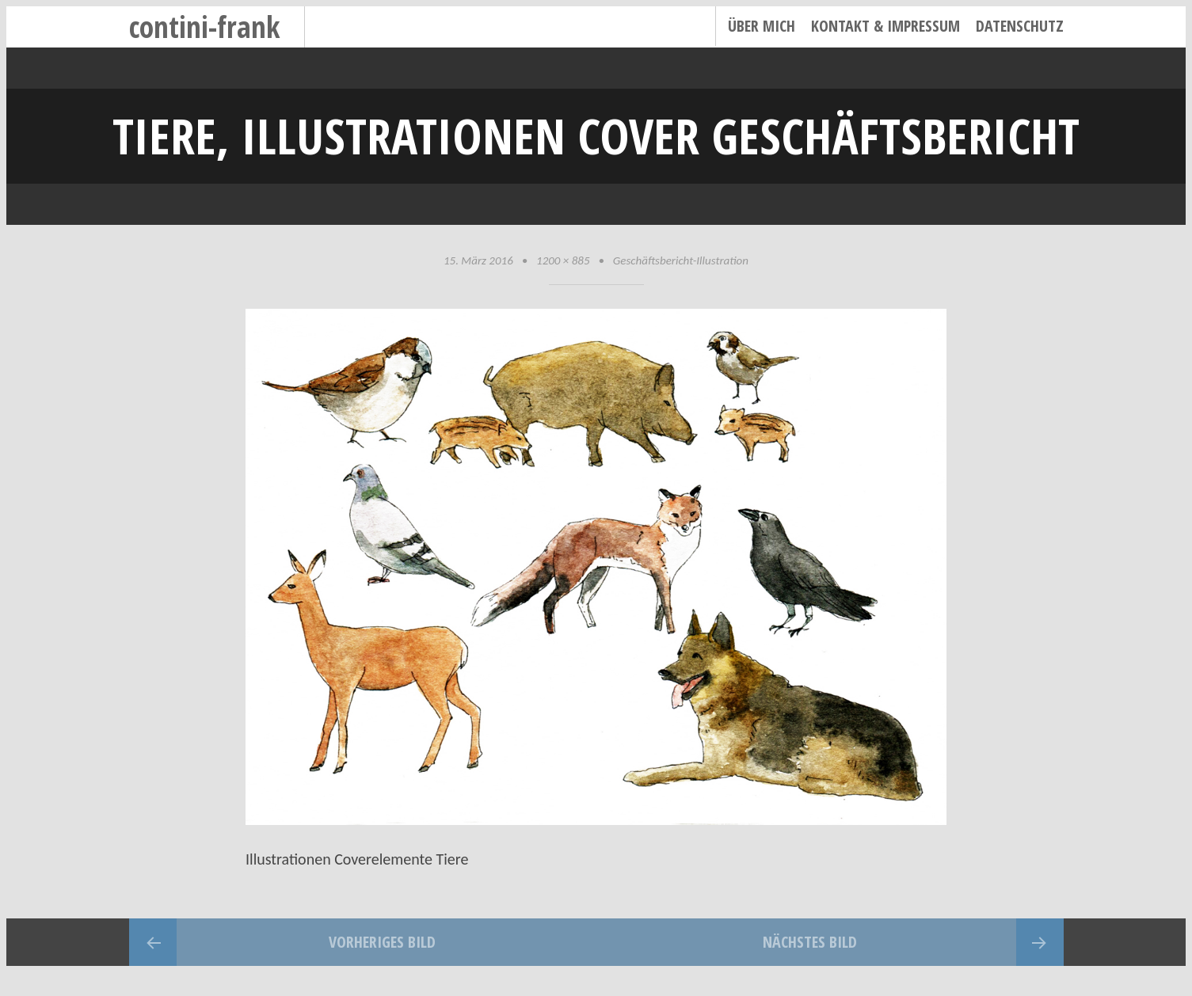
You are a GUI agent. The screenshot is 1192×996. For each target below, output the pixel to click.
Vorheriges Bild (382, 941)
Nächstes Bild (810, 941)
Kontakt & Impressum (885, 25)
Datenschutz (1020, 25)
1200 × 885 (562, 260)
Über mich (761, 25)
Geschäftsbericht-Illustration (680, 260)
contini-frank (204, 26)
